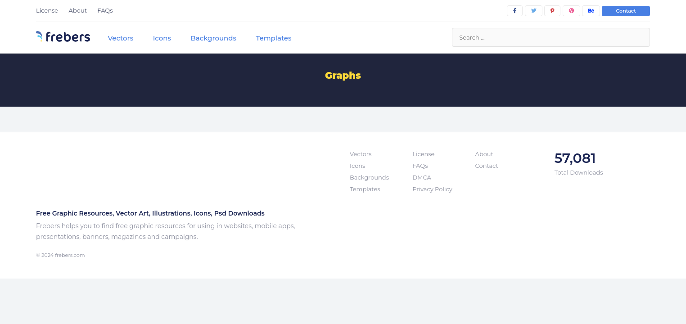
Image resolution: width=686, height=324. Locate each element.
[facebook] (515, 10)
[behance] (591, 10)
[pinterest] (552, 10)
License (47, 10)
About (78, 10)
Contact (626, 11)
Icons (162, 38)
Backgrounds (213, 38)
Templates (273, 38)
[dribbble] (571, 10)
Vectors (120, 38)
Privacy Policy (432, 189)
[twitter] (533, 10)
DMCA (421, 177)
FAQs (105, 10)
